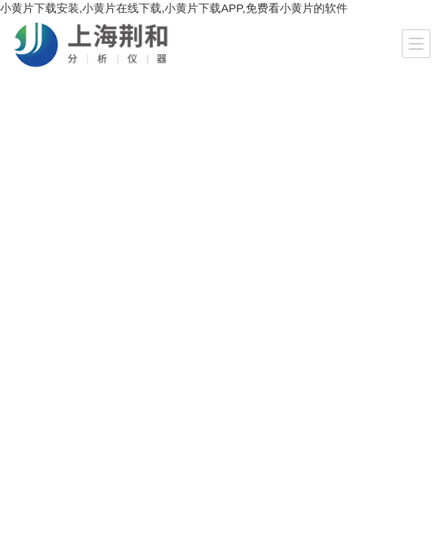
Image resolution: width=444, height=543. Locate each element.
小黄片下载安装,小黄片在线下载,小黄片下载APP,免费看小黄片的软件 (174, 8)
